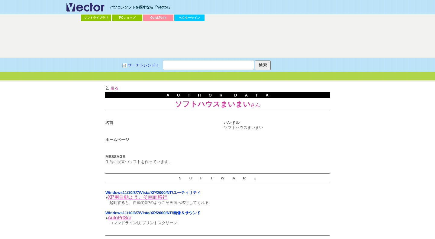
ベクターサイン (189, 17)
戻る (114, 88)
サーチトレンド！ (143, 65)
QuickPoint (158, 17)
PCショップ (127, 17)
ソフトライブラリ (96, 17)
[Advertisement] (217, 39)
